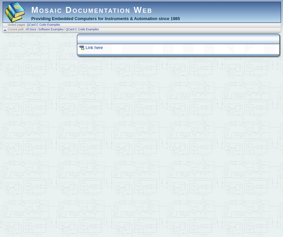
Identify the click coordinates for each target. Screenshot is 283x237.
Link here (94, 47)
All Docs (30, 29)
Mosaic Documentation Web (92, 9)
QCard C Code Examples (43, 24)
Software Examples (51, 29)
